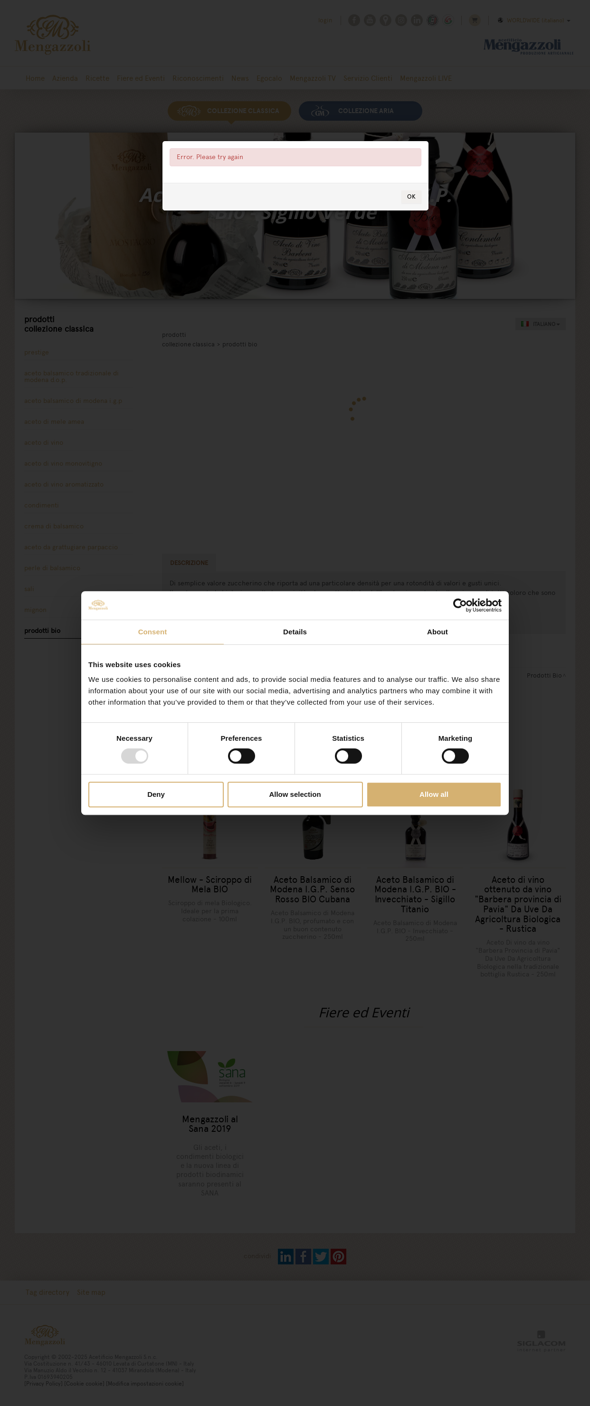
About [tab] (437, 632)
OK (411, 196)
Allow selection (295, 794)
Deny (156, 794)
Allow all (433, 794)
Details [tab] (295, 632)
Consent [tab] (152, 632)
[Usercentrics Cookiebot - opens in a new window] (460, 605)
